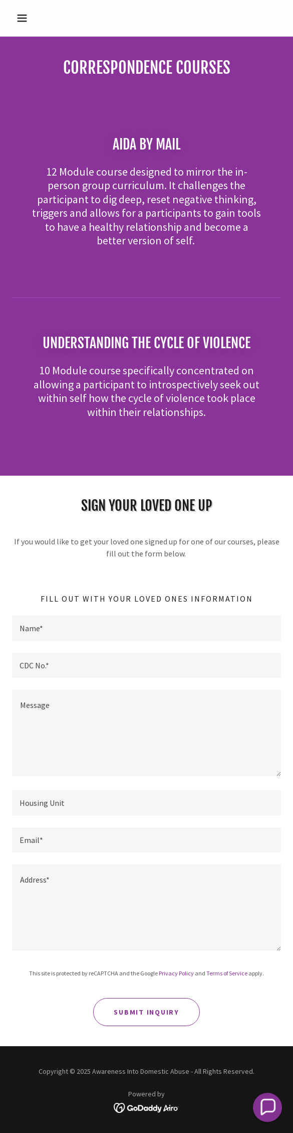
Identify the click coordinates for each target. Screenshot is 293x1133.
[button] (32, 18)
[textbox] (146, 628)
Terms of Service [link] (226, 973)
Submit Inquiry (146, 1012)
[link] (146, 1106)
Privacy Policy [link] (176, 973)
